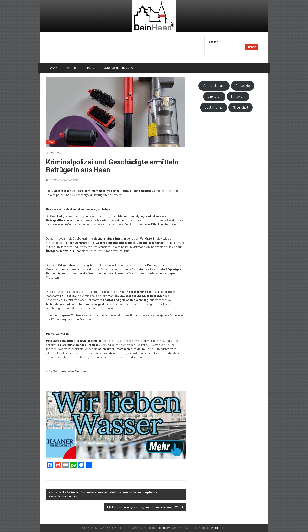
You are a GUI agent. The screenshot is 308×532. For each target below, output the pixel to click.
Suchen (213, 41)
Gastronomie (214, 107)
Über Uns (69, 68)
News (50, 141)
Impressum (89, 68)
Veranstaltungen (214, 86)
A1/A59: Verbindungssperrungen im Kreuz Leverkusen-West (144, 507)
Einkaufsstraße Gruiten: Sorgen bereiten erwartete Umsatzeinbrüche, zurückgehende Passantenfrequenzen (103, 494)
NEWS (53, 68)
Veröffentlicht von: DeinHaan (64, 180)
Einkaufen (214, 96)
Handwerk (238, 96)
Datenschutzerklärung (118, 68)
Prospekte (243, 86)
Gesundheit (240, 107)
